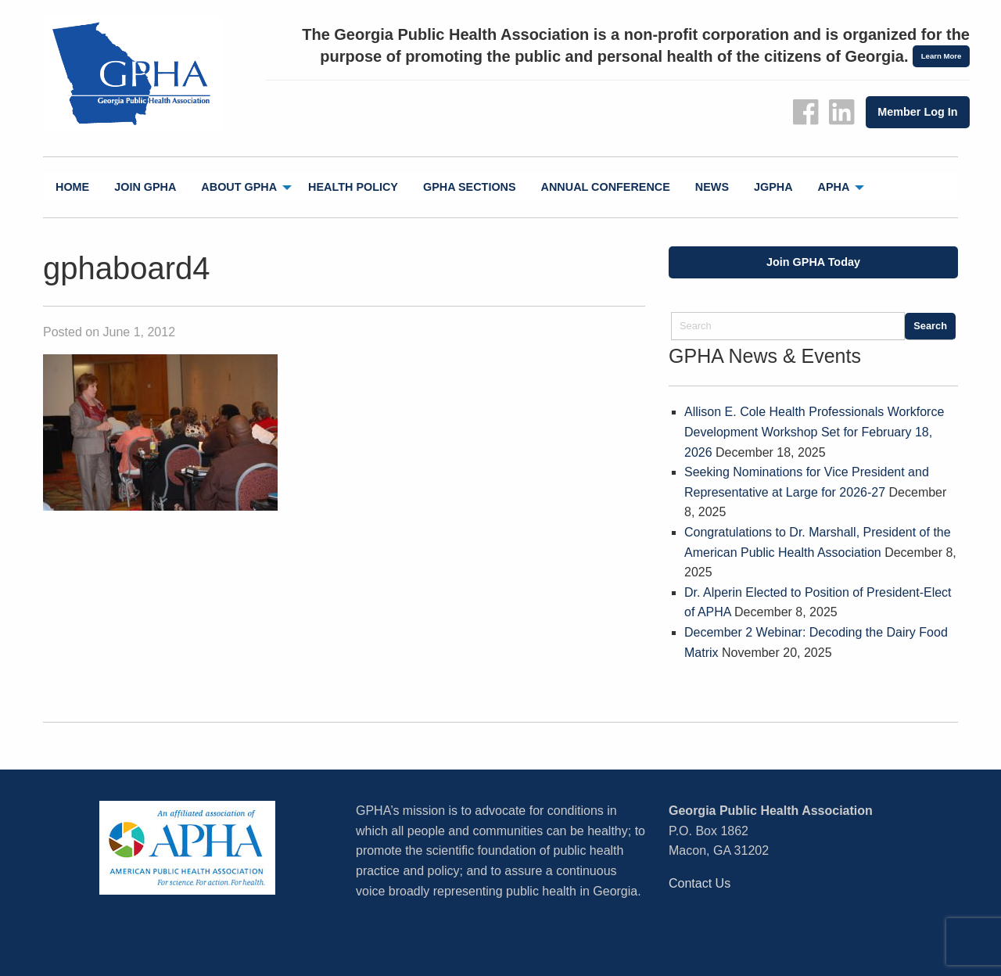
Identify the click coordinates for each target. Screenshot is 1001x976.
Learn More (941, 56)
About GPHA (239, 187)
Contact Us (699, 883)
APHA (834, 187)
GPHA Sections (469, 187)
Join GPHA (145, 187)
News (712, 187)
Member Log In (917, 112)
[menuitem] (72, 187)
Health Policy (353, 187)
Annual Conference (605, 187)
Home (72, 187)
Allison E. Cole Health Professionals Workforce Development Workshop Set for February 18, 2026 (814, 431)
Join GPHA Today (813, 262)
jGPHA (773, 187)
